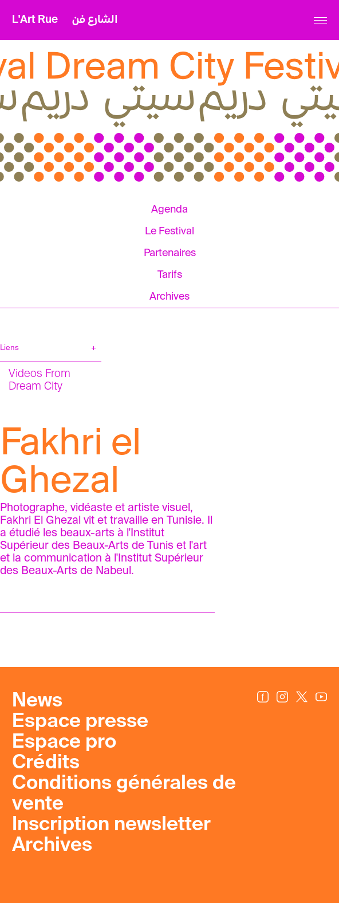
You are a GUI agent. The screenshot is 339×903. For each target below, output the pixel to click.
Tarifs (169, 275)
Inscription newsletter (111, 825)
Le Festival (169, 231)
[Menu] (320, 20)
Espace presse (80, 722)
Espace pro (64, 742)
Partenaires (170, 253)
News (37, 701)
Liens (9, 348)
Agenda (169, 210)
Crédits (46, 763)
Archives (169, 297)
